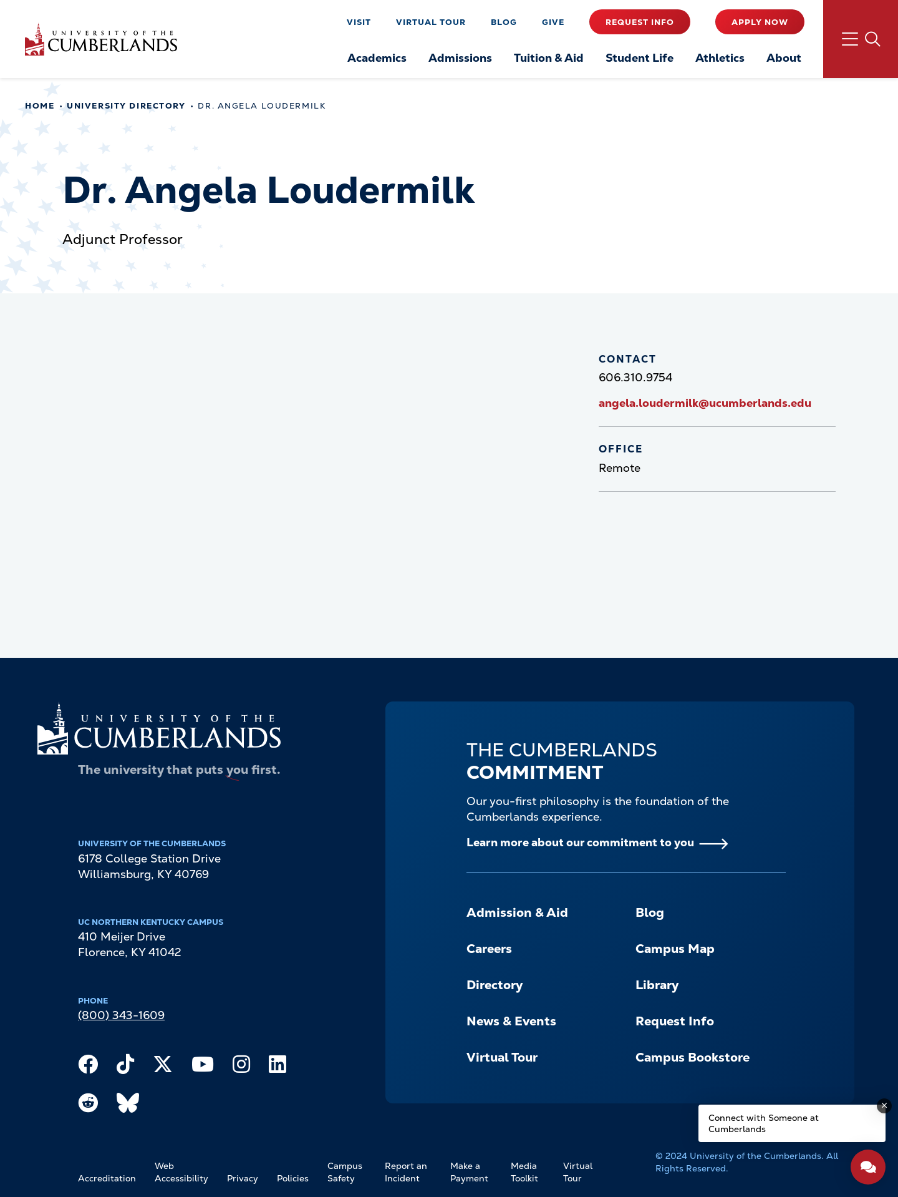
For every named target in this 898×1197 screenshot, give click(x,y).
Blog (504, 22)
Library (656, 985)
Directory (494, 985)
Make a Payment (469, 1172)
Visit (359, 22)
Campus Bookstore (692, 1057)
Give (553, 22)
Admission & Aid (517, 912)
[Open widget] (868, 1167)
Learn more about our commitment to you (580, 842)
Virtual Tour (431, 22)
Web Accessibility (181, 1172)
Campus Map (675, 948)
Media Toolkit (524, 1172)
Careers (489, 948)
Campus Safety (344, 1172)
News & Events (511, 1021)
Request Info (640, 22)
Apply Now (759, 22)
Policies (293, 1178)
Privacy (242, 1178)
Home (39, 105)
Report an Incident (406, 1172)
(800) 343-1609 (121, 1015)
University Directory (126, 105)
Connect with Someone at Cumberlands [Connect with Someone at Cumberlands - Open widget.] (763, 1123)
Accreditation (107, 1178)
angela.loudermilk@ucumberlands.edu (705, 403)
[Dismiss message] (884, 1105)
